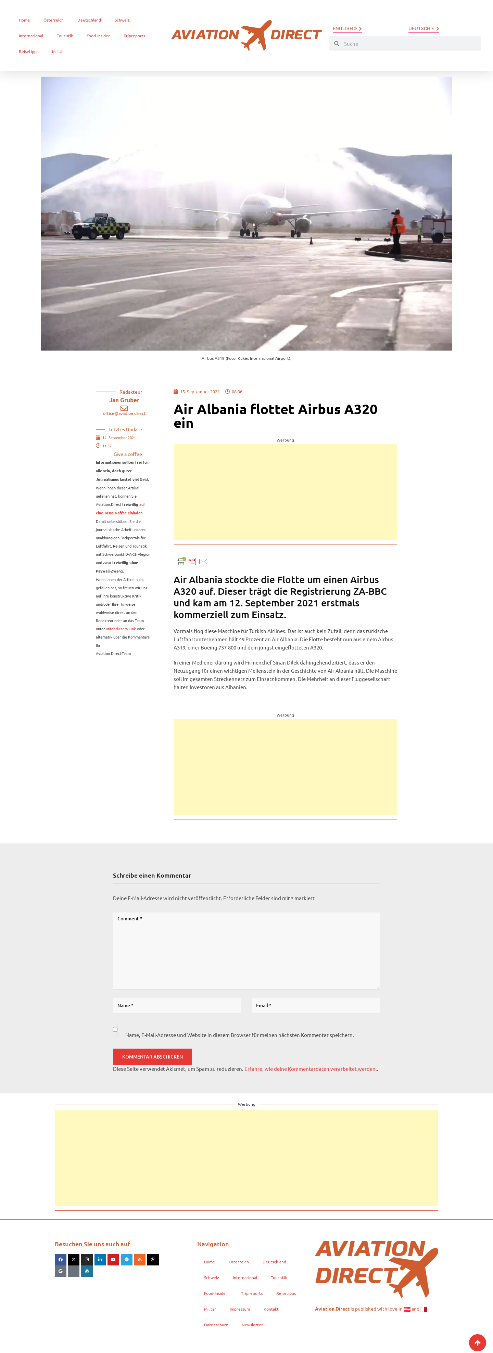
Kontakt (271, 1309)
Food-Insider (98, 35)
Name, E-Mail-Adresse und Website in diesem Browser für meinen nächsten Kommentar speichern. (239, 1035)
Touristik (65, 35)
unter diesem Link (121, 628)
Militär (58, 51)
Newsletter (252, 1324)
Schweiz (122, 20)
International (31, 35)
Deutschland (89, 20)
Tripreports (134, 35)
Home (24, 20)
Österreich (53, 20)
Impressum (240, 1309)
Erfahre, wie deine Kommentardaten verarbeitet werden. (310, 1068)
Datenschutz (216, 1324)
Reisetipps (28, 51)
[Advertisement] (285, 492)
